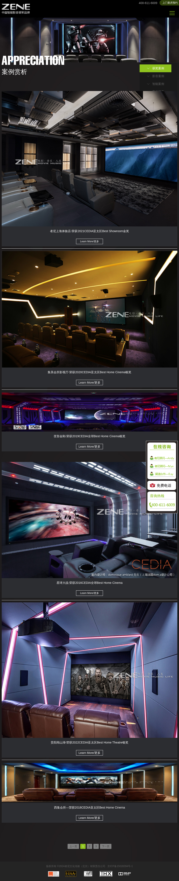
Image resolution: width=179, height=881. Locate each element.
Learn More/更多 (89, 241)
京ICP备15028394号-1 (120, 866)
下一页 (106, 846)
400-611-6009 (148, 3)
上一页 (73, 846)
